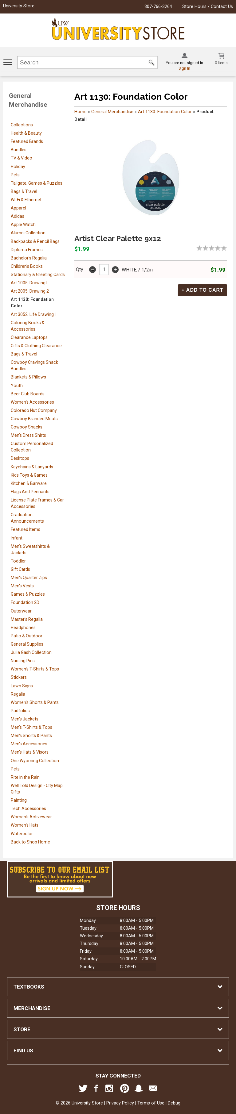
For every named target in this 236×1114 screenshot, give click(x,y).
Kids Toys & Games (29, 475)
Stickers (19, 677)
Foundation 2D (25, 602)
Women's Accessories (32, 402)
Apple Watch (23, 224)
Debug (174, 1103)
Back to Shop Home (30, 841)
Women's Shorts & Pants (35, 702)
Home (80, 111)
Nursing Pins (23, 660)
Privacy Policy (120, 1103)
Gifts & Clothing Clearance (36, 345)
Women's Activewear (31, 816)
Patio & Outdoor (26, 635)
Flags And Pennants (30, 491)
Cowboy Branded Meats (34, 418)
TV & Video (21, 158)
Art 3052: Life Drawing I (33, 314)
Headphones (23, 627)
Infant (16, 538)
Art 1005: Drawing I (29, 282)
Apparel (18, 208)
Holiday (18, 166)
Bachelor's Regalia (29, 257)
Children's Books (27, 266)
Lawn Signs (22, 685)
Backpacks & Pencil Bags (35, 241)
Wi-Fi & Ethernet (26, 199)
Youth (17, 385)
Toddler (18, 561)
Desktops (20, 458)
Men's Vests (22, 585)
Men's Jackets (24, 718)
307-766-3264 (158, 6)
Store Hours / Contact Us (207, 6)
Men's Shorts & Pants (31, 735)
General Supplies (27, 644)
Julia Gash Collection (31, 652)
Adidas (17, 216)
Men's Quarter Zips (29, 577)
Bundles (18, 149)
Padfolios (20, 710)
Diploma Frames (27, 249)
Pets (15, 174)
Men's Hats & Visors (30, 752)
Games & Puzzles (28, 594)
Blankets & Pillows (28, 377)
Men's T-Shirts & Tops (31, 727)
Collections (22, 124)
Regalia (18, 694)
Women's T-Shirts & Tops (35, 668)
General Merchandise (112, 111)
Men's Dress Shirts (28, 435)
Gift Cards (20, 569)
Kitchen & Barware (29, 483)
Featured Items (25, 529)
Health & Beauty (26, 133)
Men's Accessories (29, 743)
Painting (19, 800)
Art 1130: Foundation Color (165, 111)
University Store (18, 6)
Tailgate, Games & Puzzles (36, 183)
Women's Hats (24, 825)
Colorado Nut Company (34, 410)
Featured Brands (27, 141)
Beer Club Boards (28, 393)
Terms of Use (150, 1103)
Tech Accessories (28, 808)
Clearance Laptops (29, 337)
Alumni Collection (28, 232)
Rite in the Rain (25, 777)
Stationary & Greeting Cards (38, 274)
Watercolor (22, 833)
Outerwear (21, 611)
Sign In (184, 68)
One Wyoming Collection (35, 760)
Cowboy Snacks (26, 426)
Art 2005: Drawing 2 (30, 291)
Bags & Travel (24, 191)
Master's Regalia (27, 619)
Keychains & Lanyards (32, 466)
